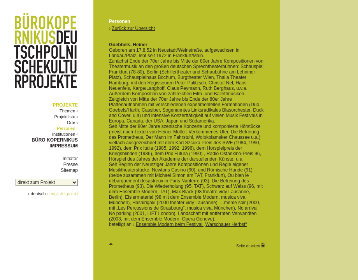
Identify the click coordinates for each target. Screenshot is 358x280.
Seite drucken (250, 245)
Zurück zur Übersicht (133, 28)
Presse (70, 164)
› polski (71, 193)
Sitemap (69, 170)
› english (55, 193)
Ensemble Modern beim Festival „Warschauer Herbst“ (191, 224)
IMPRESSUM (63, 146)
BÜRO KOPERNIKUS (55, 140)
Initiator (70, 158)
